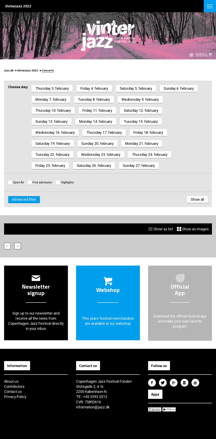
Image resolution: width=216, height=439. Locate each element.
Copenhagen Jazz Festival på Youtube (195, 383)
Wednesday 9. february (140, 99)
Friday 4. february (94, 88)
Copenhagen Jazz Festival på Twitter (163, 383)
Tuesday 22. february (52, 154)
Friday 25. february (50, 165)
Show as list (160, 229)
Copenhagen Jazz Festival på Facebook (152, 383)
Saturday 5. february (136, 88)
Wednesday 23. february (100, 154)
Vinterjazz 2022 (27, 70)
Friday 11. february (97, 110)
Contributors (14, 387)
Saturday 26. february (94, 165)
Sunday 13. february (51, 121)
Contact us (13, 392)
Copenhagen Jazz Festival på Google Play (169, 410)
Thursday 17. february (104, 132)
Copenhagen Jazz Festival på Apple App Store (154, 410)
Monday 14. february (95, 121)
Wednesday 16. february (55, 132)
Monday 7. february (50, 99)
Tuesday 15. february (141, 121)
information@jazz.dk (93, 407)
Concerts (48, 70)
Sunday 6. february (179, 88)
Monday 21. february (141, 143)
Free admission (42, 182)
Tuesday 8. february (94, 99)
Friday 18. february (148, 132)
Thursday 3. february (52, 88)
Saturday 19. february (52, 143)
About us (11, 381)
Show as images (193, 229)
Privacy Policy (15, 397)
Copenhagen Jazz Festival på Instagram (184, 383)
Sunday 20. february (97, 143)
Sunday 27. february (139, 165)
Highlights (67, 182)
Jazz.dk (9, 70)
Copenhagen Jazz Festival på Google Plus (174, 383)
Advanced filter (24, 199)
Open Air (18, 182)
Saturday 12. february (141, 110)
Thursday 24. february (150, 154)
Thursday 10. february (53, 110)
